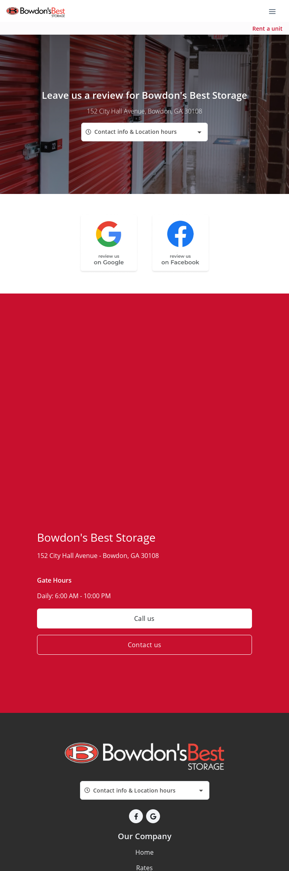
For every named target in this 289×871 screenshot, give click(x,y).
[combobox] (144, 132)
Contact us (145, 644)
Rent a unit (267, 28)
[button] (136, 816)
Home (144, 852)
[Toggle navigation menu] (275, 11)
